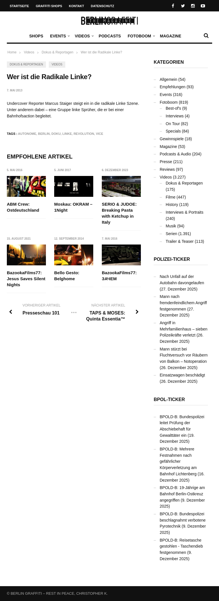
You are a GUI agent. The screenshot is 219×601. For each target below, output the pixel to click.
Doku (55, 133)
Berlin (44, 133)
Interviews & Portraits (184, 212)
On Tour (173, 123)
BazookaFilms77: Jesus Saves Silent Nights (26, 278)
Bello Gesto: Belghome (67, 275)
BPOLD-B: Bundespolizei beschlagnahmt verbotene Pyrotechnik (183, 520)
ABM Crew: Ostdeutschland (23, 207)
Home (12, 52)
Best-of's (173, 108)
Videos (84, 36)
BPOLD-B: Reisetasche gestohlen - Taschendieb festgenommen (181, 546)
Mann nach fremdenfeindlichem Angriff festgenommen (183, 302)
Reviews (167, 169)
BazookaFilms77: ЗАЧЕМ (119, 275)
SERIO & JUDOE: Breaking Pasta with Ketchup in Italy (119, 213)
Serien (171, 233)
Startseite (19, 6)
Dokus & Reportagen (26, 64)
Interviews (175, 116)
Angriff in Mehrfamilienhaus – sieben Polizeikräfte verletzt (183, 328)
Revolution (84, 133)
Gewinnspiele (172, 139)
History (172, 204)
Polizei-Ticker (172, 259)
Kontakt (76, 6)
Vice (99, 133)
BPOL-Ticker (169, 399)
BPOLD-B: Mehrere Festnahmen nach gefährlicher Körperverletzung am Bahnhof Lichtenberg (178, 461)
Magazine (170, 36)
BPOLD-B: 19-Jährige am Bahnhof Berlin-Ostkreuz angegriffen (182, 493)
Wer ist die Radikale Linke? (101, 52)
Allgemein (168, 79)
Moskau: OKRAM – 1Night (73, 207)
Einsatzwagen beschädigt (182, 375)
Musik (171, 226)
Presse (166, 161)
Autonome (27, 133)
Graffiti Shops (49, 6)
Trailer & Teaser (180, 241)
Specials (173, 131)
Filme (170, 197)
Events (59, 36)
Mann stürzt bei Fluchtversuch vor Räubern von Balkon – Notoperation (184, 355)
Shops (36, 36)
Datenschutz (102, 6)
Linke (67, 133)
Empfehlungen (172, 87)
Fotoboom (141, 36)
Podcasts (110, 36)
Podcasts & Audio (175, 154)
